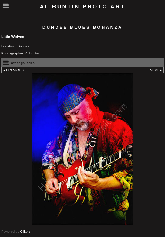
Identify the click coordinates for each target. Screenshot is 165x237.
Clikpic (25, 231)
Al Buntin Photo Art (82, 7)
